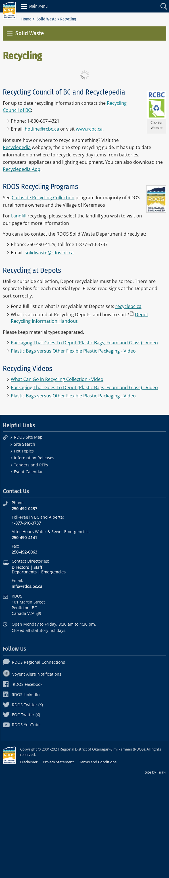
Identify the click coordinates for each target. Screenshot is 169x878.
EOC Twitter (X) (21, 714)
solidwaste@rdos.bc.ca (49, 253)
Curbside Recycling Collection (43, 197)
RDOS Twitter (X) (23, 704)
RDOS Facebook (22, 684)
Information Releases (34, 457)
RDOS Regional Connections (34, 662)
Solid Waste (47, 19)
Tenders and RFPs (31, 465)
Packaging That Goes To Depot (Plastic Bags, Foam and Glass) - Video (84, 343)
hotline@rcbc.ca (42, 129)
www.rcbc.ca (89, 129)
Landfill (18, 216)
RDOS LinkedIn (21, 694)
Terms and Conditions (97, 761)
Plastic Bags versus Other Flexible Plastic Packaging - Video (73, 351)
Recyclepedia (17, 147)
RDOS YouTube (22, 724)
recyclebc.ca (128, 306)
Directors (20, 567)
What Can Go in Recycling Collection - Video (57, 379)
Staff (38, 567)
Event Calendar (28, 471)
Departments (24, 572)
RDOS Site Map (28, 437)
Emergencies (53, 572)
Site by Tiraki (155, 772)
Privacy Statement (58, 761)
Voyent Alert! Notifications (32, 674)
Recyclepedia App (21, 169)
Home (26, 19)
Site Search (24, 444)
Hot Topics (24, 451)
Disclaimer (28, 761)
